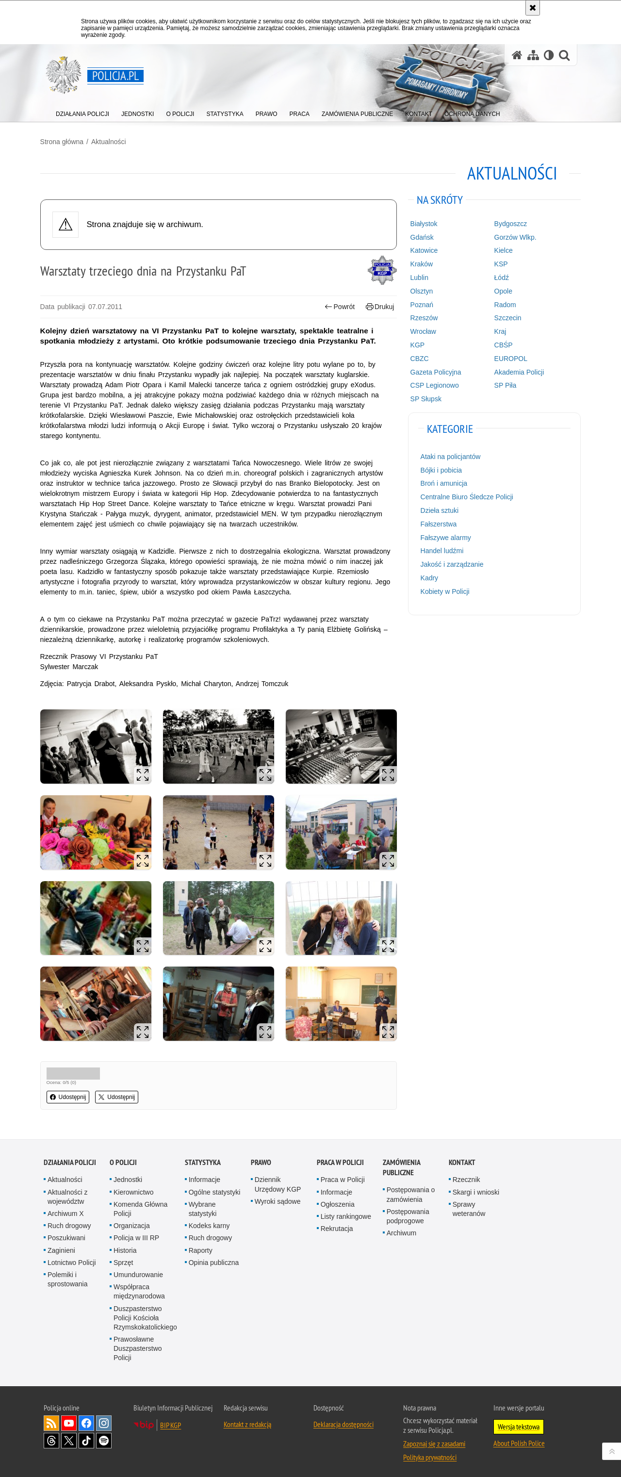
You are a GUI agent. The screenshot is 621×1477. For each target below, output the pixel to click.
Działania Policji (70, 1157)
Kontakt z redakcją (247, 1419)
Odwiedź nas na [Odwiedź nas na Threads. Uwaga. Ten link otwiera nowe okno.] (51, 1435)
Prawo (261, 1157)
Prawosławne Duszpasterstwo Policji (138, 1343)
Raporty (200, 1245)
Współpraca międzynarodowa (139, 1286)
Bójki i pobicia (440, 470)
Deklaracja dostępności (343, 1419)
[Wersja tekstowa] (549, 55)
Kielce (501, 250)
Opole (501, 291)
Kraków (420, 263)
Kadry (428, 577)
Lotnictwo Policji (72, 1257)
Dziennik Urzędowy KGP (278, 1179)
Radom (503, 304)
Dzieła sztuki (438, 510)
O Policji (123, 1157)
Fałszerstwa (437, 523)
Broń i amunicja (442, 483)
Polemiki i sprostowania (68, 1273)
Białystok (422, 223)
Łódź (499, 277)
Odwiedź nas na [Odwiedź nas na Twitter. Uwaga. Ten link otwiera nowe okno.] (69, 1435)
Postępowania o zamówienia (411, 1189)
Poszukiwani (66, 1232)
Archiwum (401, 1227)
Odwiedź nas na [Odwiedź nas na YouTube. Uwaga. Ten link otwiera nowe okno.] (69, 1418)
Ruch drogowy (69, 1220)
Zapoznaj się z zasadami (434, 1438)
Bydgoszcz (508, 223)
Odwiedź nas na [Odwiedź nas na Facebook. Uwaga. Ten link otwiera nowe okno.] (86, 1418)
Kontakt (462, 1157)
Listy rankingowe (346, 1211)
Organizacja (132, 1220)
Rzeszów (423, 317)
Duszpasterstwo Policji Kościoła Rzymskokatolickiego (145, 1312)
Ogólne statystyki (215, 1187)
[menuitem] (82, 111)
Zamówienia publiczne (401, 1162)
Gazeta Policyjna (434, 371)
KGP (416, 344)
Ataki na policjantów (449, 456)
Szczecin (505, 317)
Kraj (498, 331)
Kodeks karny (209, 1220)
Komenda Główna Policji (140, 1203)
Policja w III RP (136, 1232)
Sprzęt (123, 1257)
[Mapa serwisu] (533, 55)
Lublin (418, 277)
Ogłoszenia (338, 1199)
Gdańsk (420, 237)
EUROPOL (508, 358)
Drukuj (378, 306)
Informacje (204, 1175)
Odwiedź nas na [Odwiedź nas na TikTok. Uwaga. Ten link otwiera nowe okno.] (86, 1435)
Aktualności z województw (67, 1191)
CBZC (418, 358)
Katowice (423, 250)
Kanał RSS (51, 1418)
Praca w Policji (340, 1157)
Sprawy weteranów (469, 1203)
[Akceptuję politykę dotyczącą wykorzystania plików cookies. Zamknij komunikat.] (532, 8)
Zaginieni (61, 1245)
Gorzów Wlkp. (513, 237)
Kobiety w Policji (443, 591)
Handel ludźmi (440, 550)
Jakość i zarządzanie (450, 564)
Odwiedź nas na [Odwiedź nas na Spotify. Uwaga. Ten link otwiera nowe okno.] (104, 1435)
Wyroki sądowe (278, 1196)
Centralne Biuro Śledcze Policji (465, 496)
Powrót (339, 306)
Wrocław (422, 331)
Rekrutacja (337, 1223)
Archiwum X (66, 1208)
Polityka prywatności (430, 1452)
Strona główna (65, 141)
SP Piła (503, 385)
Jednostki (128, 1175)
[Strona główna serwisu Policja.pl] (517, 55)
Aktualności (112, 141)
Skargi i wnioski (476, 1187)
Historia (125, 1245)
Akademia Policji (517, 371)
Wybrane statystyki (203, 1203)
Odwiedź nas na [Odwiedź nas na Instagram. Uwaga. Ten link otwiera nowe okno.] (104, 1418)
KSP (499, 263)
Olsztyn (420, 291)
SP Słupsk (424, 398)
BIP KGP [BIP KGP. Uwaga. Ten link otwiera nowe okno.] (170, 1420)
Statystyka (203, 1157)
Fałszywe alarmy (444, 537)
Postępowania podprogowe (408, 1210)
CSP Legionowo (433, 385)
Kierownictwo (133, 1187)
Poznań (420, 304)
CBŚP (501, 344)
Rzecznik (466, 1175)
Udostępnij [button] (71, 1092)
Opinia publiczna (214, 1257)
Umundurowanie (138, 1269)
